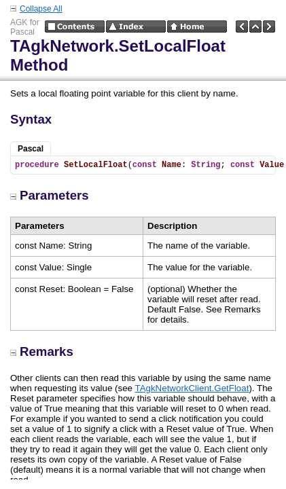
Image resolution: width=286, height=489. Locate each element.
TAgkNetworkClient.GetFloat (192, 388)
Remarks (41, 351)
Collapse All (41, 9)
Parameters (49, 195)
